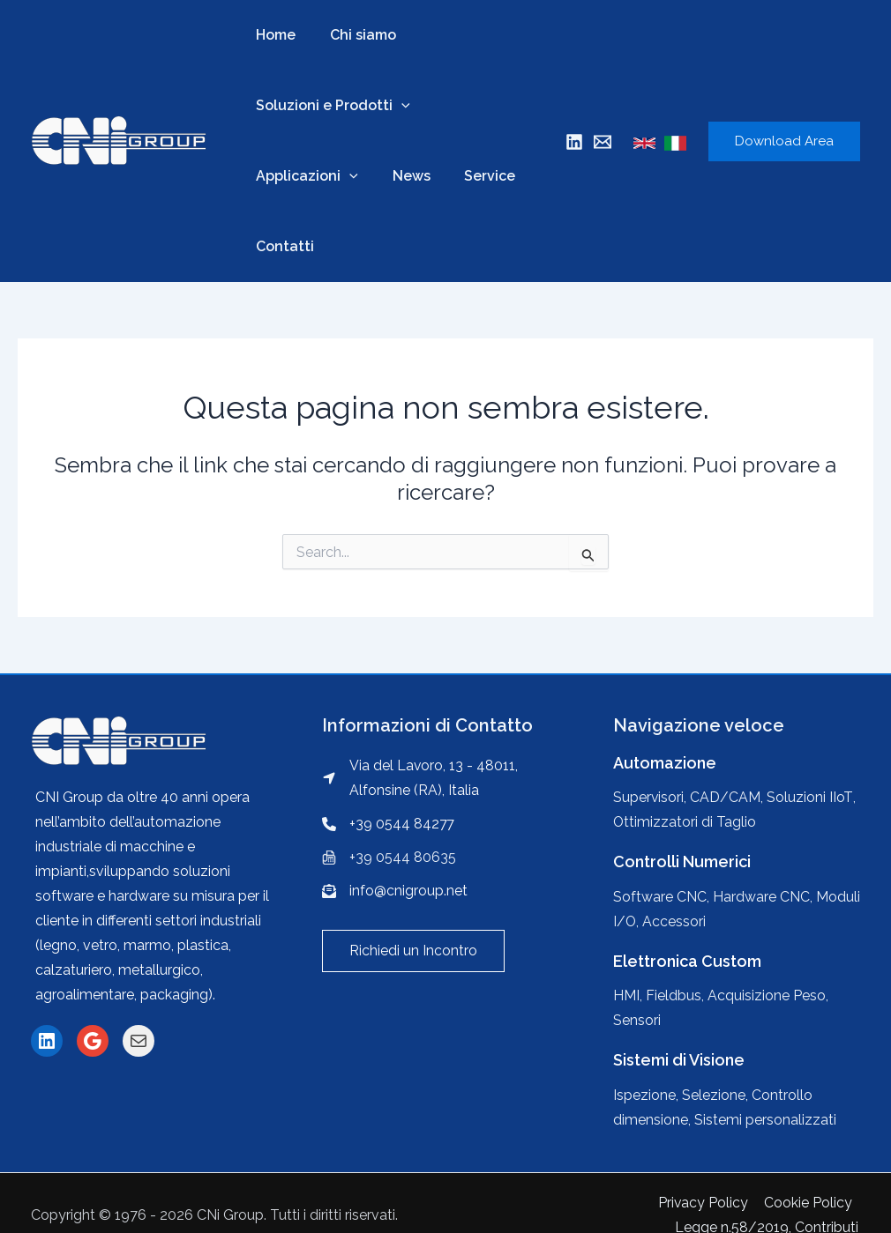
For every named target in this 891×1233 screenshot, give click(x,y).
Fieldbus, (677, 995)
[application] (399, 106)
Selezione (713, 1095)
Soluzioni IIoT (810, 797)
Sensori (637, 1020)
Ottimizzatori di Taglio (685, 821)
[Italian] (675, 143)
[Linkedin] (574, 142)
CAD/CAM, (727, 797)
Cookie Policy (618, 1202)
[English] (644, 143)
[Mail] (602, 142)
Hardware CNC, (764, 896)
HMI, (629, 995)
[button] (413, 951)
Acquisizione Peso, (768, 995)
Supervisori (649, 797)
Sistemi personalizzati (765, 1119)
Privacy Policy (514, 1202)
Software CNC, (663, 896)
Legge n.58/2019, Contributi (768, 1202)
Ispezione (644, 1095)
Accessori (675, 921)
